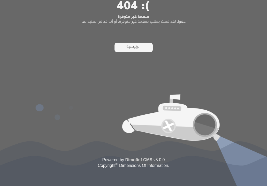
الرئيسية (133, 47)
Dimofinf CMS (138, 160)
